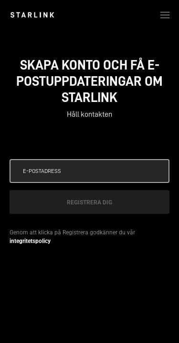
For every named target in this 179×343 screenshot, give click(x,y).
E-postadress (42, 171)
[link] (32, 15)
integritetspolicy (30, 241)
